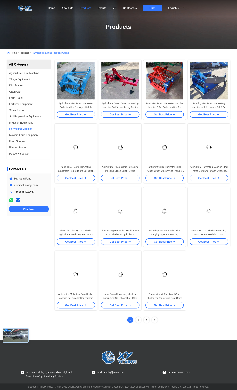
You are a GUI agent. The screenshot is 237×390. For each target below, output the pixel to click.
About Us (67, 8)
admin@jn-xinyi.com (26, 185)
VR (114, 8)
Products (85, 8)
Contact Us (130, 8)
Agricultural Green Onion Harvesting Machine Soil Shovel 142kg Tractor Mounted (120, 107)
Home (51, 8)
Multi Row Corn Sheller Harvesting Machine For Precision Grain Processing (208, 234)
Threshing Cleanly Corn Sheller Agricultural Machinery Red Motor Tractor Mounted (76, 234)
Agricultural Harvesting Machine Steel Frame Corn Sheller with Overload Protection (209, 171)
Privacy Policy (46, 386)
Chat (152, 8)
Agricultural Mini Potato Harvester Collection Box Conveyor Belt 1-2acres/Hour (76, 107)
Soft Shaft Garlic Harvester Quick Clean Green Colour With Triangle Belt (164, 171)
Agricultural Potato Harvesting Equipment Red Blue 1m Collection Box (76, 171)
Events (102, 8)
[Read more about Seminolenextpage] (146, 320)
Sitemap (32, 386)
